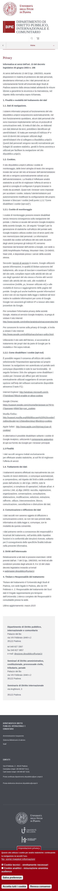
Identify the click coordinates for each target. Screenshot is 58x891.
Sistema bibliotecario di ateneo (14, 740)
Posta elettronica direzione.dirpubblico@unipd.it (20, 783)
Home (32, 45)
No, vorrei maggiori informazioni (18, 861)
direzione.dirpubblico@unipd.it (28, 654)
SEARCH (50, 37)
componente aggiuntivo (42, 439)
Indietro (3, 45)
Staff (4, 744)
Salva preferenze (12, 880)
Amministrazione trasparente (13, 736)
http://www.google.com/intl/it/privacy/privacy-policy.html (28, 334)
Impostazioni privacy (29, 850)
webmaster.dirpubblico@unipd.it (19, 571)
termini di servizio (21, 263)
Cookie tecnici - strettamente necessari (26, 867)
